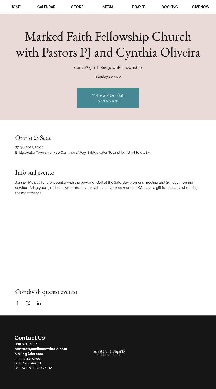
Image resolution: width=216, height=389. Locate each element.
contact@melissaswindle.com (41, 348)
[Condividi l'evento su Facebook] (17, 303)
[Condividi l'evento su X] (28, 303)
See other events (108, 101)
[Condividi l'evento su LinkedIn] (39, 303)
